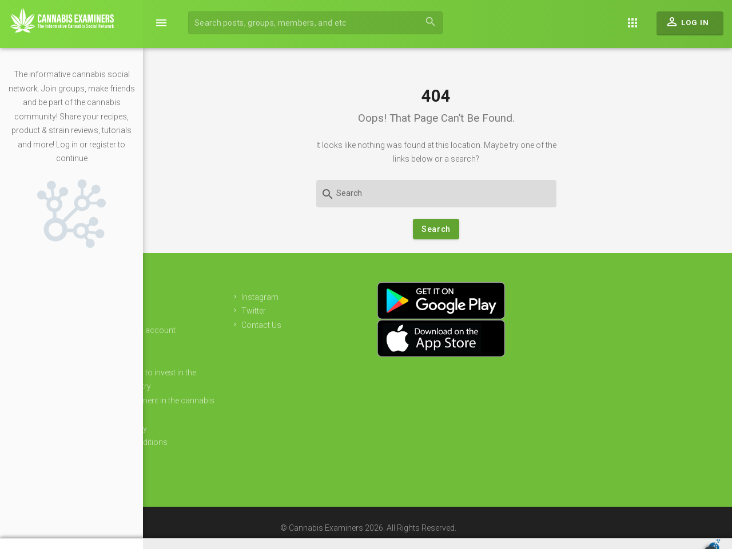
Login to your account (218, 330)
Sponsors (196, 358)
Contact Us (337, 325)
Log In (687, 24)
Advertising (198, 344)
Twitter (329, 310)
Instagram (336, 297)
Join (186, 316)
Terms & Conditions (214, 442)
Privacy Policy (203, 428)
